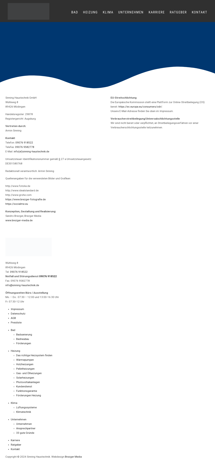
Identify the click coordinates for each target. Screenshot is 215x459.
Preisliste (16, 322)
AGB (13, 318)
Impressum (17, 309)
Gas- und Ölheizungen (29, 373)
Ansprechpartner (25, 428)
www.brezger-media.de (19, 220)
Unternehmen (131, 12)
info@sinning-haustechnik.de (22, 285)
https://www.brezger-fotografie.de (25, 199)
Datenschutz (18, 313)
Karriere (157, 12)
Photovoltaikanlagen (28, 382)
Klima (108, 12)
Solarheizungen (25, 377)
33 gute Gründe (25, 432)
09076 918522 (24, 142)
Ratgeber (178, 12)
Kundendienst (24, 386)
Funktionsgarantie (26, 390)
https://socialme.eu (16, 203)
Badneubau (22, 339)
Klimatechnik (23, 411)
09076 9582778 (24, 147)
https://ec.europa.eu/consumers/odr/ (140, 106)
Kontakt (199, 12)
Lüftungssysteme (26, 407)
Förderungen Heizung (28, 395)
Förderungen (23, 343)
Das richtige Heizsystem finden (34, 355)
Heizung (90, 12)
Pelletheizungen (25, 368)
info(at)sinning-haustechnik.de (31, 151)
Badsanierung (24, 334)
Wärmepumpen (25, 359)
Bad (74, 12)
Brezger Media (73, 456)
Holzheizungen (24, 364)
